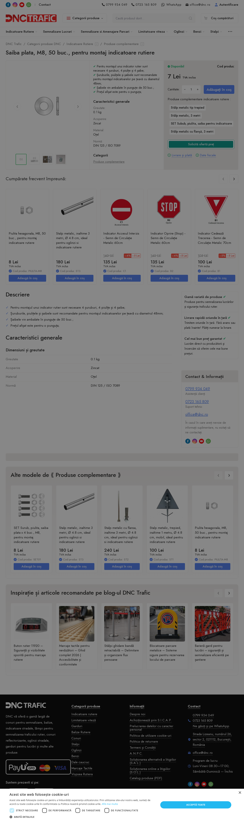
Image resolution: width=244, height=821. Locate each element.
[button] (82, 816)
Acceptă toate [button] (195, 804)
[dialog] (122, 410)
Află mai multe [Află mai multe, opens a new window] (110, 804)
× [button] (239, 792)
